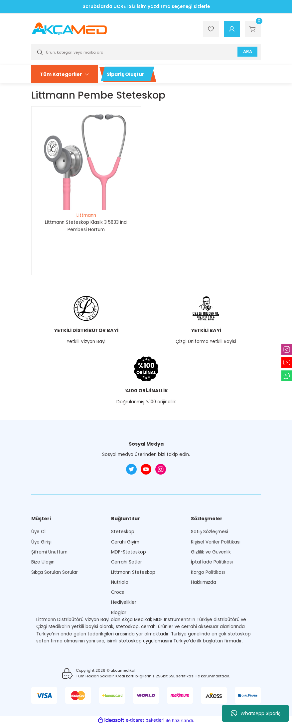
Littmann (86, 215)
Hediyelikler (123, 602)
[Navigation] (64, 74)
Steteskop (122, 532)
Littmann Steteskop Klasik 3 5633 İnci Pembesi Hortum (86, 225)
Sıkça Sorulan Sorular (54, 572)
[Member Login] (232, 29)
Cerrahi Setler (126, 562)
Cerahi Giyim (125, 542)
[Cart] (253, 29)
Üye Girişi (41, 542)
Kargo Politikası (208, 572)
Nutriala (119, 582)
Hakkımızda (203, 582)
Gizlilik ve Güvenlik (211, 552)
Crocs (117, 592)
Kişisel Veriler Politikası (215, 542)
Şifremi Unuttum (49, 552)
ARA (246, 52)
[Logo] (69, 28)
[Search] (146, 52)
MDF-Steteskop (128, 552)
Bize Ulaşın (43, 562)
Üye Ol (38, 532)
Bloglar (118, 612)
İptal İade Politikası (212, 562)
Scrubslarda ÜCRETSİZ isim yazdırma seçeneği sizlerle (146, 6)
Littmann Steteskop (133, 572)
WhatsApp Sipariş (255, 713)
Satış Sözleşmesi (209, 532)
